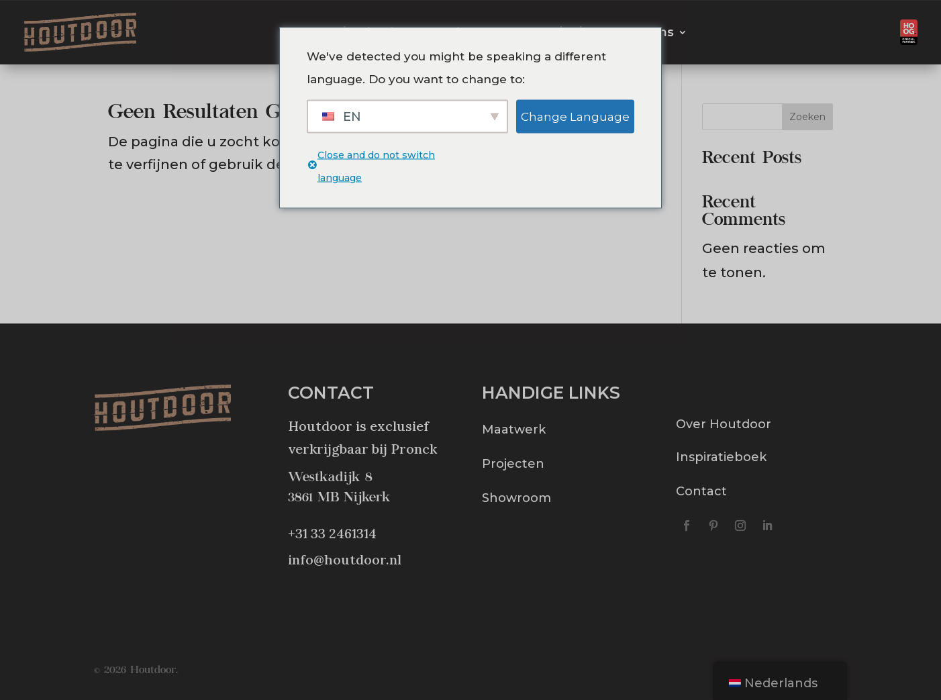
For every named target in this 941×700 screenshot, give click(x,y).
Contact (701, 491)
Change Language (575, 116)
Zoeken (807, 117)
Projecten (513, 463)
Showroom (516, 498)
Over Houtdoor (723, 424)
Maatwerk (514, 429)
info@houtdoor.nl (344, 559)
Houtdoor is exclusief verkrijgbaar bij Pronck (362, 437)
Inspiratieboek (721, 457)
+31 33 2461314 (332, 533)
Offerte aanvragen (796, 32)
